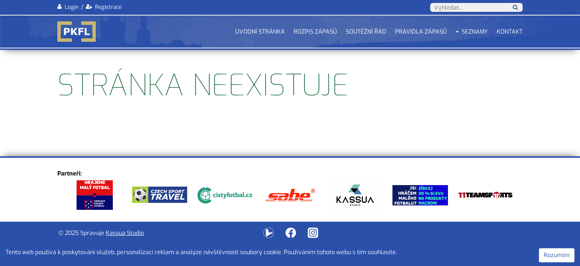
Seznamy (475, 31)
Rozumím (557, 255)
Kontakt (510, 31)
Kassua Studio (125, 233)
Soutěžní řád (366, 31)
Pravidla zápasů (421, 31)
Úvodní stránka (260, 31)
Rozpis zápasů (315, 31)
